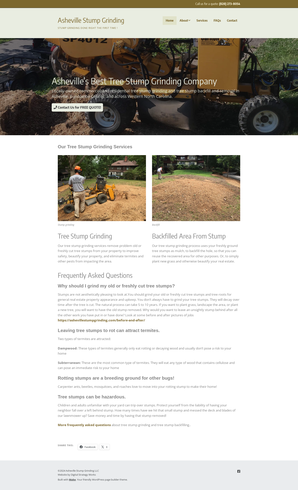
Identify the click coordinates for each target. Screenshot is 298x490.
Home (170, 20)
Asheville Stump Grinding (91, 20)
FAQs (217, 20)
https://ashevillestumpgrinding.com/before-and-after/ (101, 320)
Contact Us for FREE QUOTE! (77, 107)
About (184, 20)
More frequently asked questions (84, 425)
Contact (232, 20)
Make (72, 479)
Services (202, 20)
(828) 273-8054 (229, 4)
